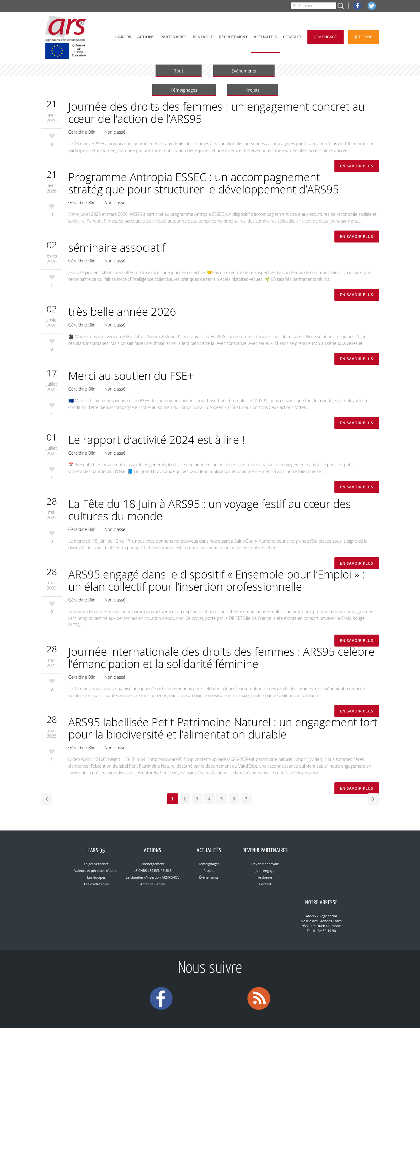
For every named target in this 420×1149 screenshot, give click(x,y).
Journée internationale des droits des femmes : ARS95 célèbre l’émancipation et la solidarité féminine (221, 657)
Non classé (114, 132)
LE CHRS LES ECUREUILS (152, 870)
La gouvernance (96, 863)
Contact (265, 884)
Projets (208, 870)
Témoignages (208, 863)
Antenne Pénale (152, 884)
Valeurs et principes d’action (96, 870)
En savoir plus (356, 166)
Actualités (209, 850)
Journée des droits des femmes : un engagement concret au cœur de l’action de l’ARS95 (216, 112)
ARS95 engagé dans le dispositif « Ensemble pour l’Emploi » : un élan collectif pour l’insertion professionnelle (216, 580)
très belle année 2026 (122, 311)
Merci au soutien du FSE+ (131, 375)
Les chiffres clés (96, 884)
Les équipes (96, 877)
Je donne (265, 877)
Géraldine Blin (81, 132)
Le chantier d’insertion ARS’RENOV (152, 877)
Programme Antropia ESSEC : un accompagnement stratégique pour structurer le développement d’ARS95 (203, 183)
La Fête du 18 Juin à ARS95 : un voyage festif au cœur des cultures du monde (209, 510)
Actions (152, 850)
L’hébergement (152, 863)
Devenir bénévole (265, 863)
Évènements (208, 877)
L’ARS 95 (96, 850)
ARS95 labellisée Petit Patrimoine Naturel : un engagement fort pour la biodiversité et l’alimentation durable (223, 728)
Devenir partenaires (265, 850)
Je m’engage (265, 870)
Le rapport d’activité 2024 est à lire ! (156, 439)
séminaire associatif (117, 247)
